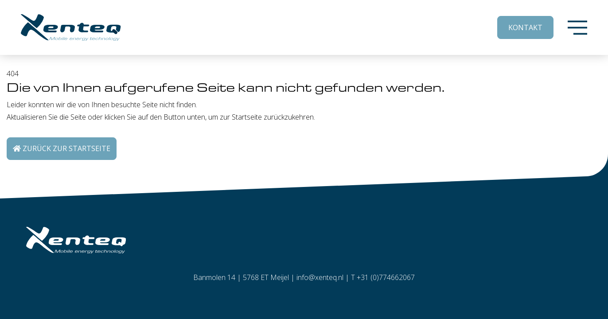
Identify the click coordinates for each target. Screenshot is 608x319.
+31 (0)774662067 (386, 277)
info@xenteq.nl (319, 277)
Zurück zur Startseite (61, 148)
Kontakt (525, 27)
